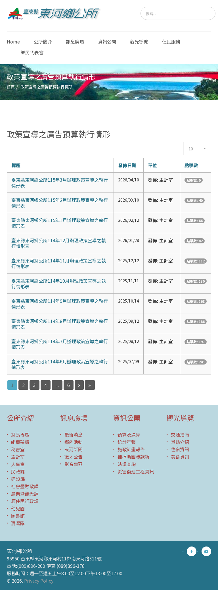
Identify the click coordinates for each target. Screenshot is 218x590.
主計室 (18, 456)
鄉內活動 (73, 441)
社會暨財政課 (24, 486)
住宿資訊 (180, 449)
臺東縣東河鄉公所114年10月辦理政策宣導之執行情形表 (58, 283)
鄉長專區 (20, 434)
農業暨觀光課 (24, 493)
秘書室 (18, 449)
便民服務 (171, 41)
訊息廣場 (75, 41)
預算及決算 (129, 434)
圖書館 (18, 515)
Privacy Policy (38, 580)
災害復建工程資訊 (136, 471)
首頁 (11, 87)
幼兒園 (18, 508)
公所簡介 (43, 41)
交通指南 (180, 434)
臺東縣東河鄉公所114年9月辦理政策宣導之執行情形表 (59, 303)
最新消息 (73, 434)
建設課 (18, 478)
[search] (178, 13)
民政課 (18, 471)
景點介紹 (180, 441)
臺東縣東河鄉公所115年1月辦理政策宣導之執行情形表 (59, 223)
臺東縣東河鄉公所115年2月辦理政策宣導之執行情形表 (59, 202)
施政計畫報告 (131, 449)
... (57, 385)
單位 (152, 165)
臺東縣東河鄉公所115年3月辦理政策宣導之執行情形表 (59, 182)
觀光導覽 (139, 41)
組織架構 (20, 441)
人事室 (18, 464)
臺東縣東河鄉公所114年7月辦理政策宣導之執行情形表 (59, 344)
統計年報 (127, 441)
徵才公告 (73, 456)
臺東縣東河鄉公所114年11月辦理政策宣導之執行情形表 (58, 263)
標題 (15, 165)
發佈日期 (127, 165)
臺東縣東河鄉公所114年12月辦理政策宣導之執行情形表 (58, 243)
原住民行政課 (24, 501)
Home (13, 41)
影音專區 (73, 464)
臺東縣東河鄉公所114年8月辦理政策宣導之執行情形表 (59, 324)
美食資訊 (180, 456)
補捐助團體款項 (133, 456)
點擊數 (191, 165)
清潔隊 (18, 523)
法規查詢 (127, 464)
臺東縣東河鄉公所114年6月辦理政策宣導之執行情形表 (59, 364)
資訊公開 (107, 41)
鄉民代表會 (32, 52)
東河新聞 (73, 449)
